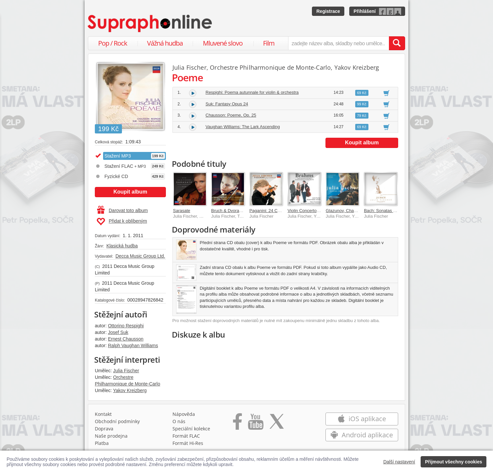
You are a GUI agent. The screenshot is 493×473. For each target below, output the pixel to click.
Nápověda (183, 414)
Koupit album (130, 192)
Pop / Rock (112, 43)
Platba (102, 443)
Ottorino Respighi (126, 325)
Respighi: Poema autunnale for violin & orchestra (252, 92)
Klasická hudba (122, 245)
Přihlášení (365, 11)
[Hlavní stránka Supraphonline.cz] (150, 23)
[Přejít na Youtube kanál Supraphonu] (255, 423)
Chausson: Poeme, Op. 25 (231, 115)
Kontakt (103, 414)
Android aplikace (361, 434)
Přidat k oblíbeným (121, 222)
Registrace (328, 11)
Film (269, 43)
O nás (178, 421)
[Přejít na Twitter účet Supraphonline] (276, 423)
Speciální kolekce (191, 428)
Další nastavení (399, 461)
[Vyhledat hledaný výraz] (397, 43)
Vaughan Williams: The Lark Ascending (243, 126)
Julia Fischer (126, 370)
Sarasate (181, 210)
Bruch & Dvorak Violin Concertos (242, 210)
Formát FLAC (186, 436)
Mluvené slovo (223, 43)
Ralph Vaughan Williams (133, 345)
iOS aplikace (361, 418)
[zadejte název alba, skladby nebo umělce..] (338, 43)
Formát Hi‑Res (188, 443)
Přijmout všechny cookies (453, 461)
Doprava (104, 428)
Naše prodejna (111, 436)
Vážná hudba (165, 43)
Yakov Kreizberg (130, 390)
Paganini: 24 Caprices (270, 210)
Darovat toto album (122, 210)
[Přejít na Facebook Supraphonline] (237, 423)
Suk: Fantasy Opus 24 (227, 103)
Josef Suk (118, 332)
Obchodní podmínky (117, 421)
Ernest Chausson (125, 339)
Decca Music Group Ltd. (140, 256)
